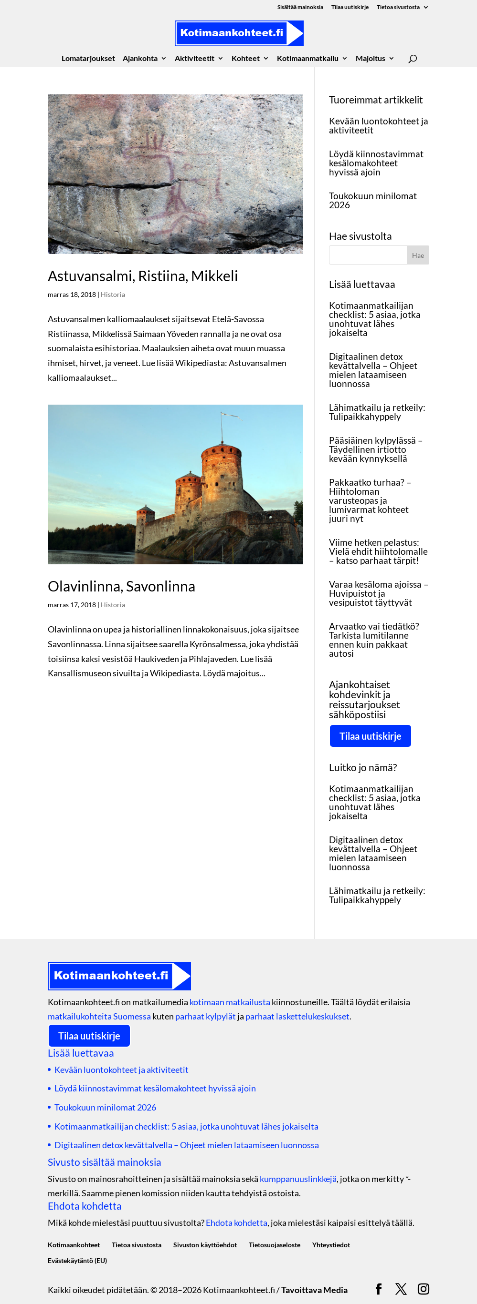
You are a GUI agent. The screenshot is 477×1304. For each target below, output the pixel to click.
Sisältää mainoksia (300, 7)
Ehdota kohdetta (236, 1222)
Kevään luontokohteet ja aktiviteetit (378, 125)
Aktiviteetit (194, 58)
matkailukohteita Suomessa (99, 1016)
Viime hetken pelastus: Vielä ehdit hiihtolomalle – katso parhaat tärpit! (378, 551)
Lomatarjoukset (88, 58)
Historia (113, 294)
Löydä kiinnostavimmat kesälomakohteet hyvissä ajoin (376, 162)
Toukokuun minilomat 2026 (373, 200)
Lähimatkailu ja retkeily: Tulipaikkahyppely (377, 412)
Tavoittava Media (314, 1289)
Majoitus (370, 58)
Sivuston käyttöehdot (205, 1245)
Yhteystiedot (331, 1245)
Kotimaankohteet (74, 1245)
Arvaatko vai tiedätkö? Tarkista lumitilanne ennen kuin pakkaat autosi (374, 640)
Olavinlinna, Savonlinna (121, 585)
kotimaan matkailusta (230, 1002)
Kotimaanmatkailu (308, 58)
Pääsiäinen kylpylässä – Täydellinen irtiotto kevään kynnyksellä (376, 449)
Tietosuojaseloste (274, 1245)
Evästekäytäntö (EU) (77, 1260)
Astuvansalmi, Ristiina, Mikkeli (143, 275)
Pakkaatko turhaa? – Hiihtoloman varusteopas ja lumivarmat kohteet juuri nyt (370, 500)
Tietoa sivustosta (398, 7)
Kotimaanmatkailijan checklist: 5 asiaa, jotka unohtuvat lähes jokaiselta (375, 319)
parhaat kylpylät (205, 1016)
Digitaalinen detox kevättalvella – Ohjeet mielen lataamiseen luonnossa (373, 370)
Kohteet (246, 58)
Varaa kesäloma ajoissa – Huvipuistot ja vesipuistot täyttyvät (379, 593)
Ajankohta (140, 58)
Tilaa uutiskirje (350, 7)
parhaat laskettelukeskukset (297, 1016)
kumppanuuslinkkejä (298, 1178)
